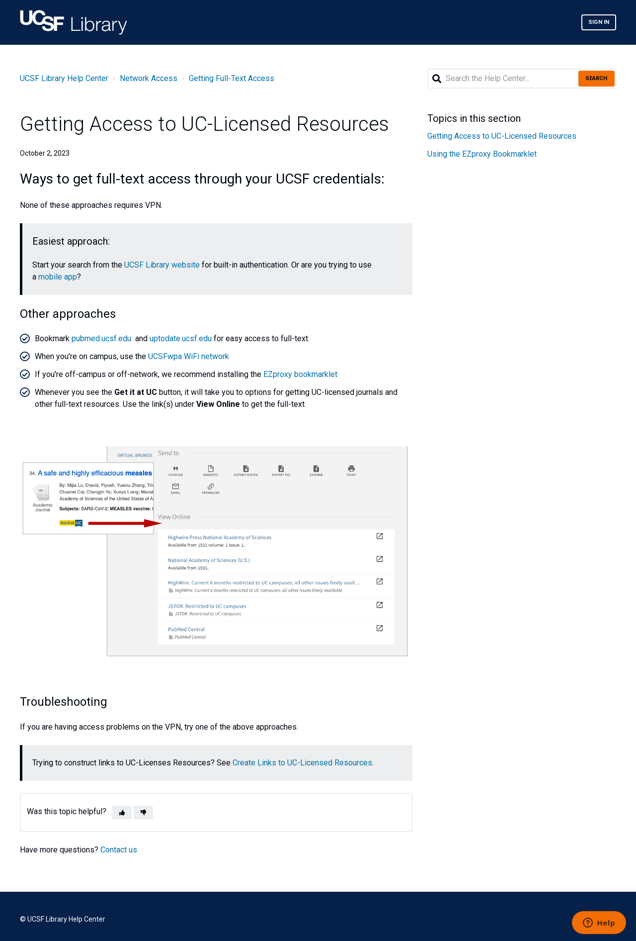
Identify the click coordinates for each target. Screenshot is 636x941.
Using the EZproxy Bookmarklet (482, 154)
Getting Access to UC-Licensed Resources (501, 136)
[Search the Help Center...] (521, 79)
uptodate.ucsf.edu (181, 338)
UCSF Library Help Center (64, 78)
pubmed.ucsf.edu (101, 338)
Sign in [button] (598, 22)
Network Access (148, 78)
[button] (122, 812)
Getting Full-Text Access (231, 78)
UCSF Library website (162, 265)
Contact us (118, 849)
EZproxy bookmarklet (300, 374)
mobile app (57, 277)
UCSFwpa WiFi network (188, 356)
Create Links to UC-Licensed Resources (302, 762)
